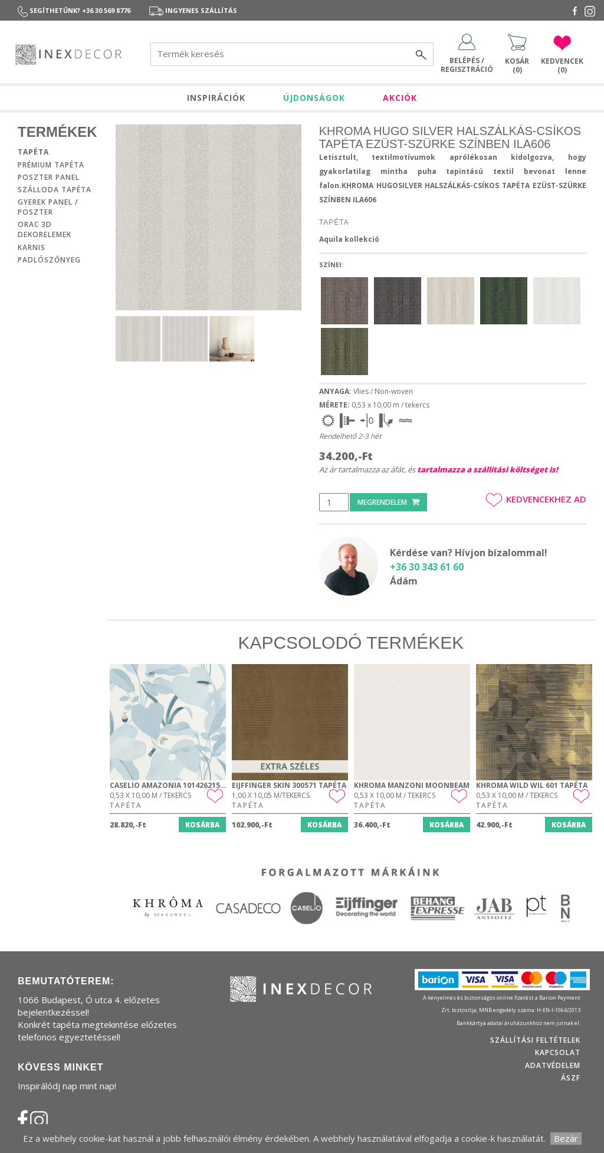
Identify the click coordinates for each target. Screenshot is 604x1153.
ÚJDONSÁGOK (314, 97)
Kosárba (202, 824)
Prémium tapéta (51, 165)
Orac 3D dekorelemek (44, 229)
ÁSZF (570, 1078)
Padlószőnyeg (49, 260)
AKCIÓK (400, 97)
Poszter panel (49, 177)
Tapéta (33, 152)
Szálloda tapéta (54, 190)
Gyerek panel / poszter (48, 207)
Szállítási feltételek (535, 1040)
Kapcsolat (557, 1052)
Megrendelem (388, 502)
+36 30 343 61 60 (427, 566)
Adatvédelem (552, 1065)
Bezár (566, 1138)
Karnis (31, 247)
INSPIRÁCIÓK (216, 97)
